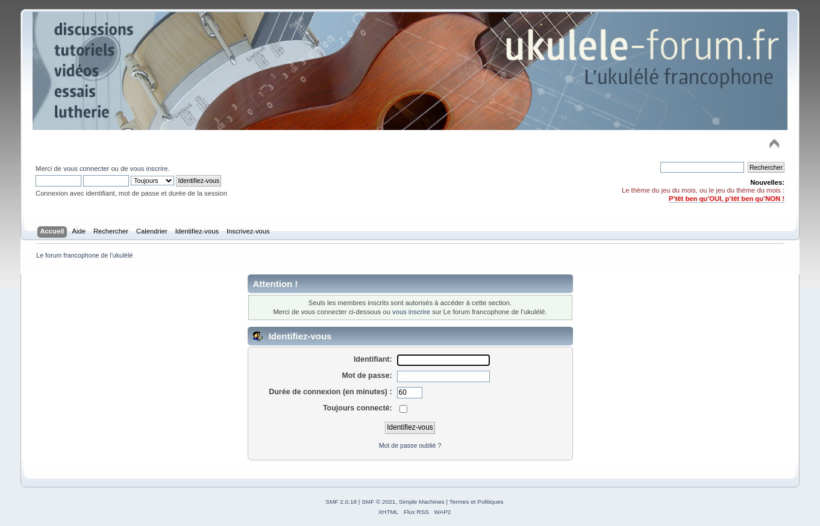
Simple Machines (422, 501)
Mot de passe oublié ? (410, 445)
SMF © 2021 (378, 501)
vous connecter (86, 168)
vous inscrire (149, 168)
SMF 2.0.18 (341, 501)
